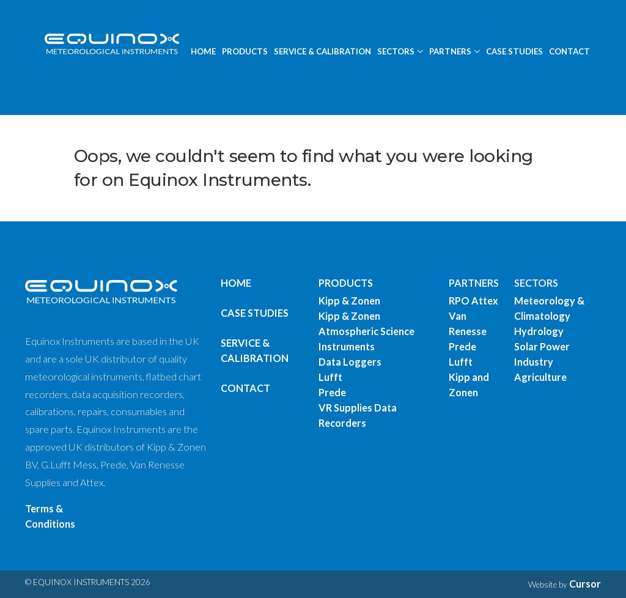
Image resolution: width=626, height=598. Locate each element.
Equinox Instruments (217, 179)
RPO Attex (473, 300)
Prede (332, 392)
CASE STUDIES (514, 51)
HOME (203, 51)
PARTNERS (474, 283)
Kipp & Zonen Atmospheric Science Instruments (366, 331)
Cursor (585, 583)
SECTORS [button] (395, 51)
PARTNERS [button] (450, 51)
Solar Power (542, 346)
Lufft (330, 377)
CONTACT (569, 51)
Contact (245, 388)
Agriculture (540, 377)
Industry (533, 361)
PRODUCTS (245, 51)
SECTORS (536, 283)
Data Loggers (350, 361)
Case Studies (255, 313)
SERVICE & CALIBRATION (322, 51)
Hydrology (539, 331)
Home (236, 283)
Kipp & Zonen (349, 300)
